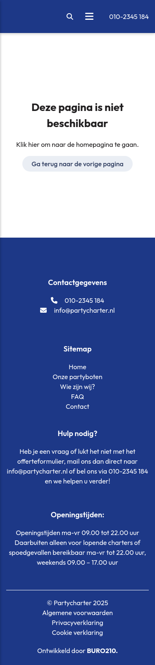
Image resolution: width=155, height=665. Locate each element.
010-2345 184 (129, 16)
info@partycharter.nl (77, 310)
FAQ (77, 396)
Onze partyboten (77, 377)
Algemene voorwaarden (77, 612)
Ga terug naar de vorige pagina (77, 164)
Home (77, 367)
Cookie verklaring (77, 632)
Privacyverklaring (77, 622)
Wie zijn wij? (77, 386)
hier (34, 144)
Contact (77, 406)
